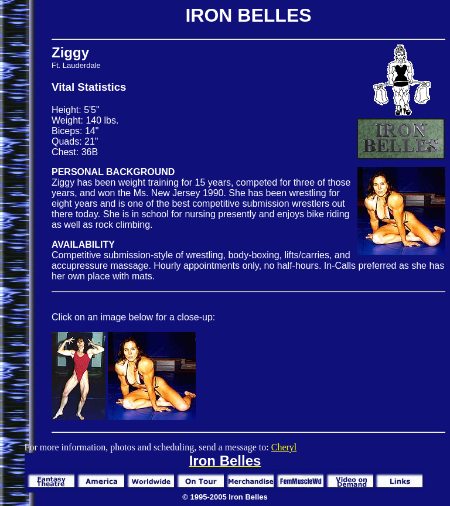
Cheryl (284, 447)
